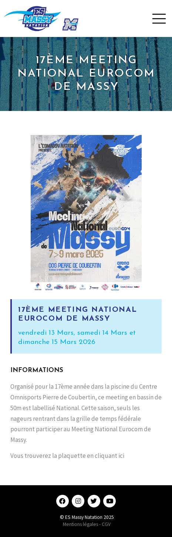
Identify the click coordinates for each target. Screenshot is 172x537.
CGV (106, 524)
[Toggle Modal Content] (158, 18)
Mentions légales (80, 524)
